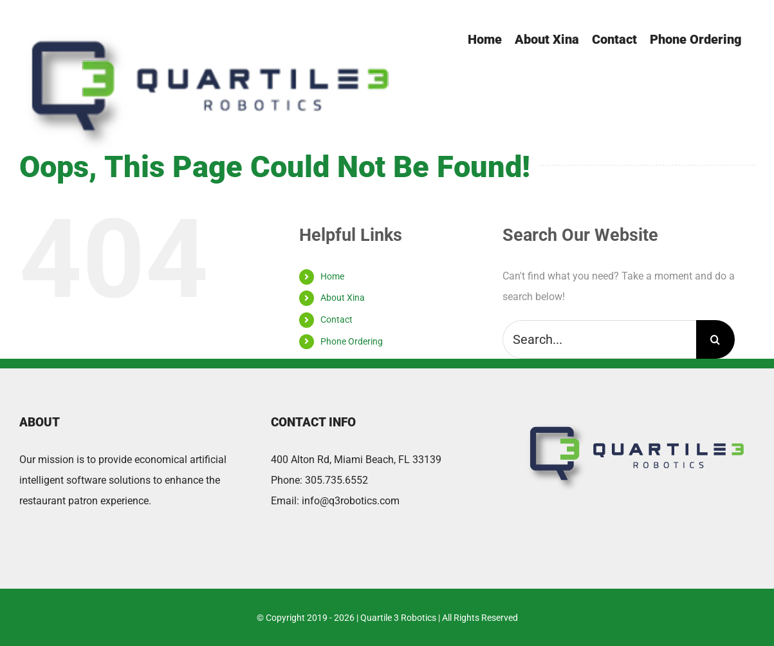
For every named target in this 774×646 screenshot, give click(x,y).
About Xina (342, 297)
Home (332, 276)
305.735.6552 (336, 480)
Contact (336, 319)
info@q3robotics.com (351, 501)
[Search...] (599, 339)
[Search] (715, 339)
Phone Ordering (351, 341)
